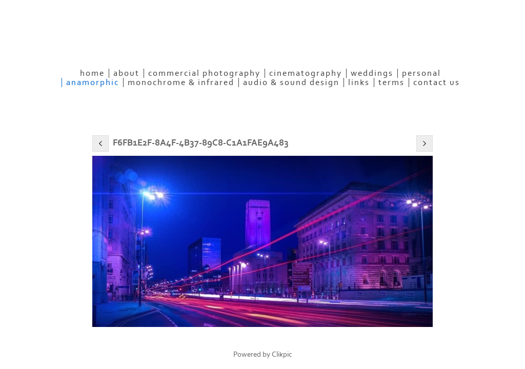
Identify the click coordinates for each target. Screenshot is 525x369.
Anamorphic (92, 82)
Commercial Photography (204, 73)
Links (359, 82)
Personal (421, 73)
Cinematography (305, 73)
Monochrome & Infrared (181, 82)
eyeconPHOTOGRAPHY (159, 43)
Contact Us (436, 82)
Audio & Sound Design (291, 82)
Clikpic (282, 354)
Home (92, 73)
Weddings (372, 73)
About (126, 73)
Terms (391, 82)
